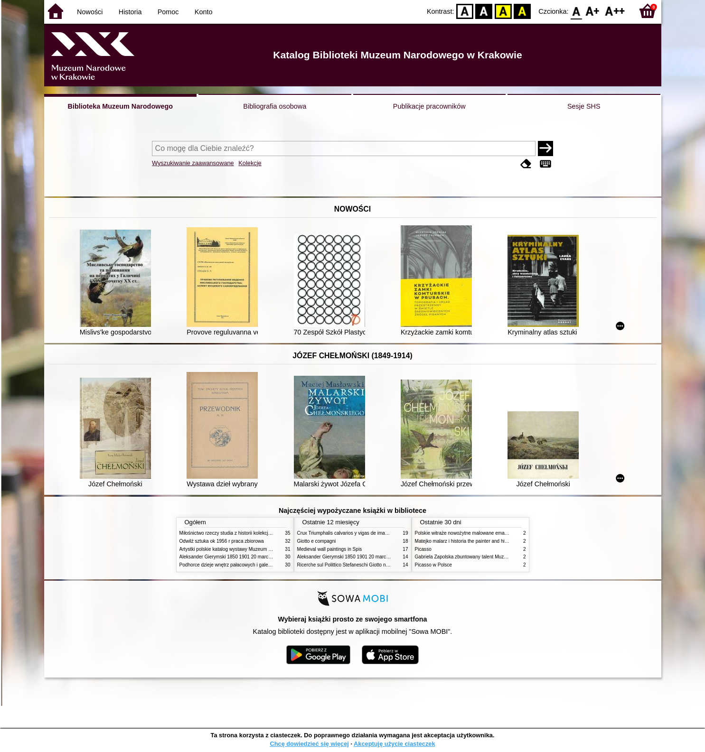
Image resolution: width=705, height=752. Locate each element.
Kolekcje (249, 163)
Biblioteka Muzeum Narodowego (120, 106)
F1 (592, 11)
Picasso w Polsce (433, 564)
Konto (204, 12)
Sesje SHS (584, 106)
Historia (130, 12)
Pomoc (168, 12)
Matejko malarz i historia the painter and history (465, 541)
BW (484, 11)
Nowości (90, 12)
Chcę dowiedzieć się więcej (309, 743)
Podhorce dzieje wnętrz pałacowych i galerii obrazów (235, 564)
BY (522, 11)
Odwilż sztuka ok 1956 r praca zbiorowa (221, 541)
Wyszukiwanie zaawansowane (193, 163)
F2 (615, 11)
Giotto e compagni (316, 541)
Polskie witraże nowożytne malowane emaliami (465, 533)
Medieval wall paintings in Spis (329, 549)
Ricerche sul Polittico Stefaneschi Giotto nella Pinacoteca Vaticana (367, 564)
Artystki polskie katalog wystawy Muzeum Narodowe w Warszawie (249, 549)
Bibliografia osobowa (274, 106)
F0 (576, 11)
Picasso (423, 549)
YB (503, 11)
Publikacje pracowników (429, 106)
